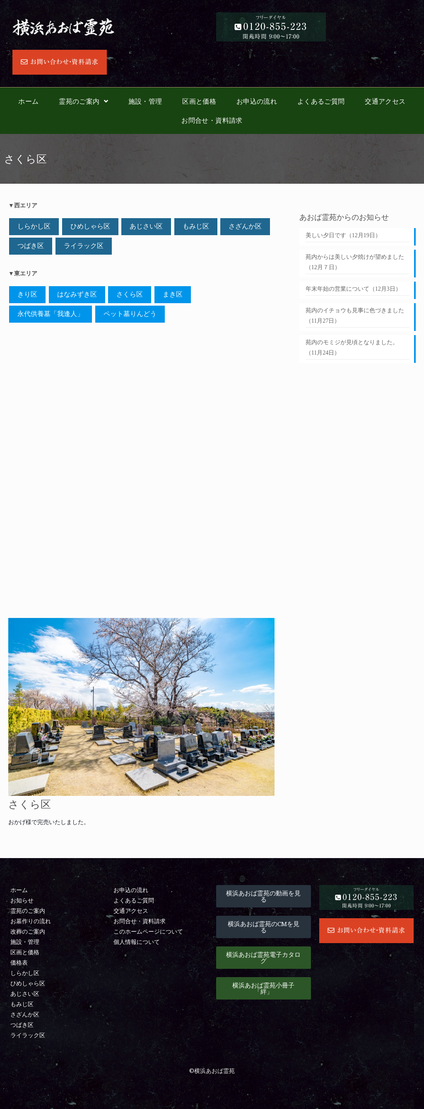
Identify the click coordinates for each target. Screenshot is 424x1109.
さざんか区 (245, 226)
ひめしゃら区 (90, 226)
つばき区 (30, 245)
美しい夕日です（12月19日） (343, 235)
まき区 (173, 294)
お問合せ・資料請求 (212, 120)
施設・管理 (145, 101)
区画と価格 (199, 101)
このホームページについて (148, 932)
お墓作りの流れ (30, 921)
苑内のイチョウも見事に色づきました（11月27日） (355, 315)
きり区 (27, 294)
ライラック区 (84, 245)
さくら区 (129, 294)
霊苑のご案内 (83, 101)
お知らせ (22, 900)
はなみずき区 (77, 294)
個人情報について (136, 942)
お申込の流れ (256, 101)
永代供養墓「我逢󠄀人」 (50, 313)
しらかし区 (34, 226)
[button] (263, 896)
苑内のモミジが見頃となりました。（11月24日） (352, 347)
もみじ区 (196, 226)
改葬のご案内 (27, 932)
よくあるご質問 (321, 101)
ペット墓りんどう (130, 313)
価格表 (19, 963)
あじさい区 (146, 226)
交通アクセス (385, 101)
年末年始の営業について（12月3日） (353, 289)
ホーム (28, 101)
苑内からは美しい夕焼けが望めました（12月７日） (355, 262)
